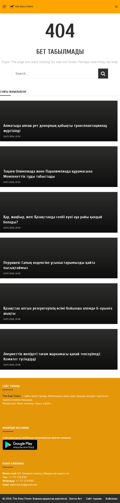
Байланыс (112, 498)
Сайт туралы (94, 498)
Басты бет (75, 498)
